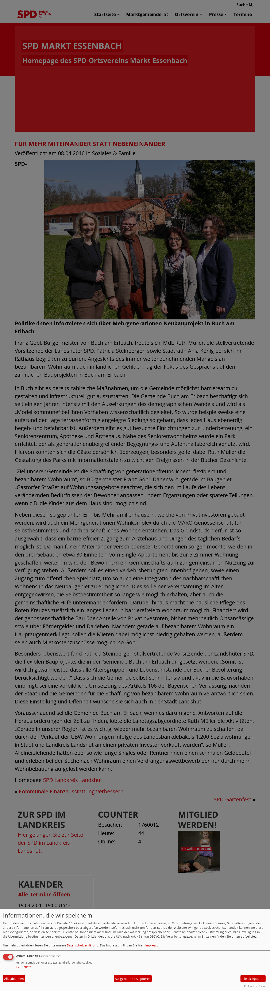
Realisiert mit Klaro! (254, 986)
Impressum (153, 945)
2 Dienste (23, 967)
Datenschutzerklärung (82, 945)
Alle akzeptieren (253, 979)
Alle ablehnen (14, 979)
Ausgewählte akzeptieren (133, 979)
